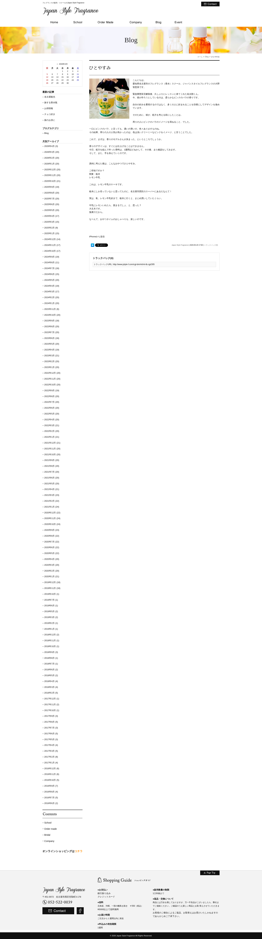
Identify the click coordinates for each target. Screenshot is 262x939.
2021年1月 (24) (51, 507)
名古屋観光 (49, 97)
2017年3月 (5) (51, 751)
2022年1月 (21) (51, 437)
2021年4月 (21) (51, 489)
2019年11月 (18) (52, 588)
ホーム (200, 57)
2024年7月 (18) (51, 268)
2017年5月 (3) (51, 739)
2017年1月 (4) (51, 762)
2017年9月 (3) (51, 716)
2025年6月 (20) (51, 204)
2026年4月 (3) (51, 146)
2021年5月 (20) (51, 483)
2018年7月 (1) (51, 663)
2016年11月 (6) (51, 774)
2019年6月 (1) (51, 605)
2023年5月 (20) (51, 344)
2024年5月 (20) (51, 280)
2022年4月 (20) (51, 419)
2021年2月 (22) (51, 501)
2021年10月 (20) (52, 454)
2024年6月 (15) (51, 274)
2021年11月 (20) (52, 448)
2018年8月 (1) (51, 658)
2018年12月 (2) (51, 634)
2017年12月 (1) (51, 698)
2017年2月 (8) (51, 757)
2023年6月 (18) (51, 338)
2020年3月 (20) (51, 565)
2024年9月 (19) (51, 257)
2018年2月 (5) (51, 693)
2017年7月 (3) (51, 727)
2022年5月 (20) (51, 413)
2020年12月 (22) (52, 512)
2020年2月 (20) (51, 571)
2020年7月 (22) (51, 541)
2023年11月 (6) (51, 309)
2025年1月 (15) (51, 233)
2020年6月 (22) (51, 547)
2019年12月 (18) (52, 582)
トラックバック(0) (211, 245)
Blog (207, 57)
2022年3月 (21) (51, 425)
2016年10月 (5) (51, 780)
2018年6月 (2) (51, 669)
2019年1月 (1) (51, 629)
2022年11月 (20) (52, 379)
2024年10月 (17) (52, 251)
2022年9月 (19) (51, 390)
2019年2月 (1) (51, 623)
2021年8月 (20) (51, 466)
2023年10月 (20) (52, 315)
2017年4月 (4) (51, 745)
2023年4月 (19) (51, 349)
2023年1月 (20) (51, 367)
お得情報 (48, 108)
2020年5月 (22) (51, 553)
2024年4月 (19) (51, 286)
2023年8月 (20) (51, 326)
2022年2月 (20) (51, 431)
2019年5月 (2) (51, 611)
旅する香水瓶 (50, 102)
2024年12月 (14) (52, 239)
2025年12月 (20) (52, 169)
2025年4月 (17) (51, 216)
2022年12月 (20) (52, 373)
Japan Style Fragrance (180, 245)
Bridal (47, 835)
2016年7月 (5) (51, 797)
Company (49, 841)
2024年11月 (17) (52, 245)
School (47, 822)
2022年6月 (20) (51, 408)
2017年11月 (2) (51, 704)
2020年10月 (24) (52, 524)
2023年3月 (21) (51, 355)
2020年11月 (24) (52, 518)
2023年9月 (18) (51, 320)
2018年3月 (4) (51, 687)
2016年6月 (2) (51, 803)
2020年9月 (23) (51, 530)
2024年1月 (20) (51, 303)
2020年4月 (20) (51, 559)
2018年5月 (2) (51, 675)
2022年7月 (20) (51, 402)
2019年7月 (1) (51, 600)
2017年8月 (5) (51, 722)
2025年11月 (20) (52, 175)
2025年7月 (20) (51, 198)
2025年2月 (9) (51, 227)
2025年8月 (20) (51, 193)
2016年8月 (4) (51, 791)
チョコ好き (49, 114)
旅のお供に (49, 120)
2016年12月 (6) (51, 768)
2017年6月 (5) (51, 733)
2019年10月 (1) (51, 594)
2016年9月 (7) (51, 786)
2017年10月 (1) (51, 710)
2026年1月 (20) (51, 163)
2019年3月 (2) (51, 617)
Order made (50, 829)
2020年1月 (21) (51, 576)
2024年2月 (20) (51, 297)
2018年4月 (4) (51, 681)
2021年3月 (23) (51, 495)
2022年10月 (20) (52, 384)
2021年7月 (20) (51, 472)
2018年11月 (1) (51, 640)
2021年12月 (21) (52, 443)
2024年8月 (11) (51, 262)
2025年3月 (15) (51, 222)
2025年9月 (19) (51, 187)
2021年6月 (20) (51, 477)
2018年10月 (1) (51, 646)
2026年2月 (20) (51, 158)
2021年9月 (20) (51, 460)
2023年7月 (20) (51, 332)
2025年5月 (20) (51, 210)
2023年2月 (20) (51, 361)
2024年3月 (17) (51, 291)
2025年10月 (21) (52, 181)
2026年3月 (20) (51, 152)
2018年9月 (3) (51, 652)
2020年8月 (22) (51, 536)
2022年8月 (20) (51, 396)
